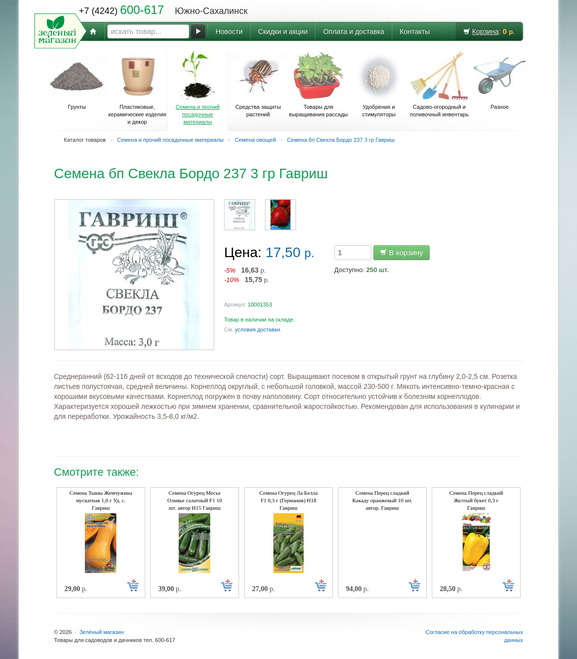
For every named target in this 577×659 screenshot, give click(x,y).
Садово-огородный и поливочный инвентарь (439, 84)
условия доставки (257, 329)
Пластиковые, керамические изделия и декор (137, 88)
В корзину (401, 252)
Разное (500, 80)
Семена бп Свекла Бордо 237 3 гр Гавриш (341, 140)
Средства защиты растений (258, 84)
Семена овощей (255, 140)
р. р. (247, 275)
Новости (229, 31)
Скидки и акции (282, 31)
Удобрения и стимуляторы (379, 84)
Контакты (415, 31)
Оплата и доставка (353, 31)
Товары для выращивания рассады (318, 84)
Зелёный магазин (101, 632)
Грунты (77, 80)
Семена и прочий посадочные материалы (198, 88)
